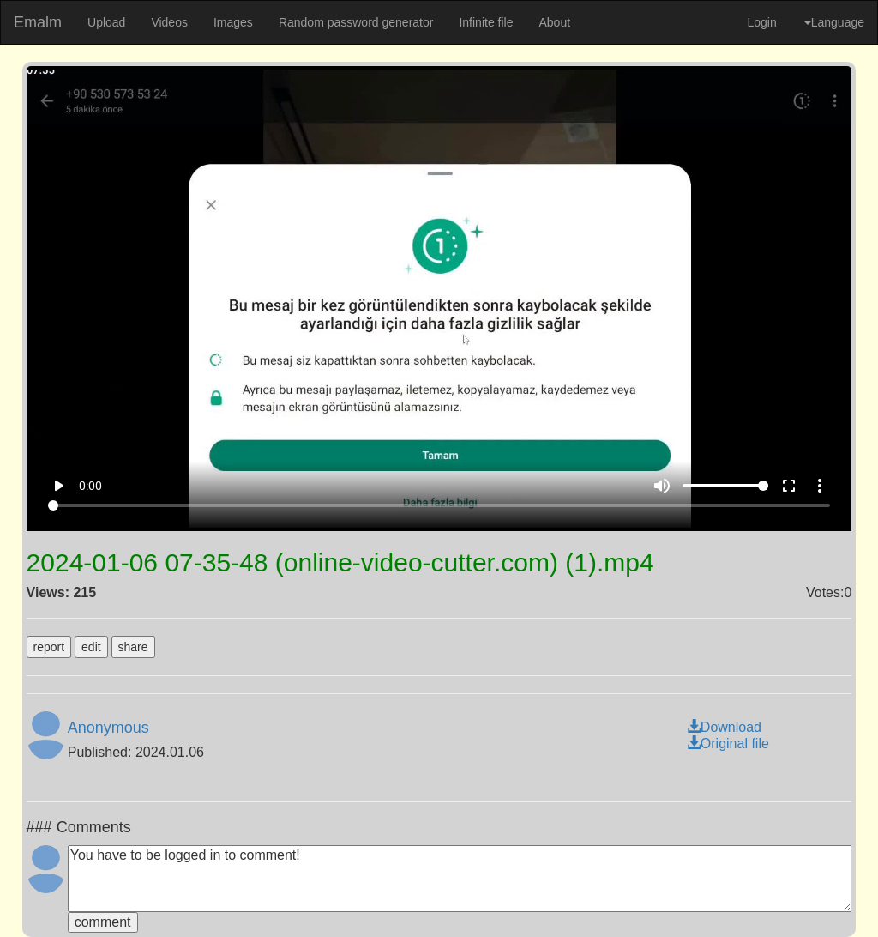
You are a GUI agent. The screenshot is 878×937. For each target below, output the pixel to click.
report (49, 647)
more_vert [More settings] (819, 485)
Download (724, 727)
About (554, 22)
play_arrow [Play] (58, 485)
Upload (106, 22)
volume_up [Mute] (662, 485)
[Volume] (725, 486)
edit (91, 647)
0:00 (90, 486)
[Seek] (439, 505)
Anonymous (108, 727)
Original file (728, 743)
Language (834, 22)
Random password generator (356, 22)
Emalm (38, 22)
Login (761, 22)
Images (233, 22)
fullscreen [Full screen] (789, 485)
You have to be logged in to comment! (460, 878)
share (133, 647)
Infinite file (486, 22)
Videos (169, 22)
